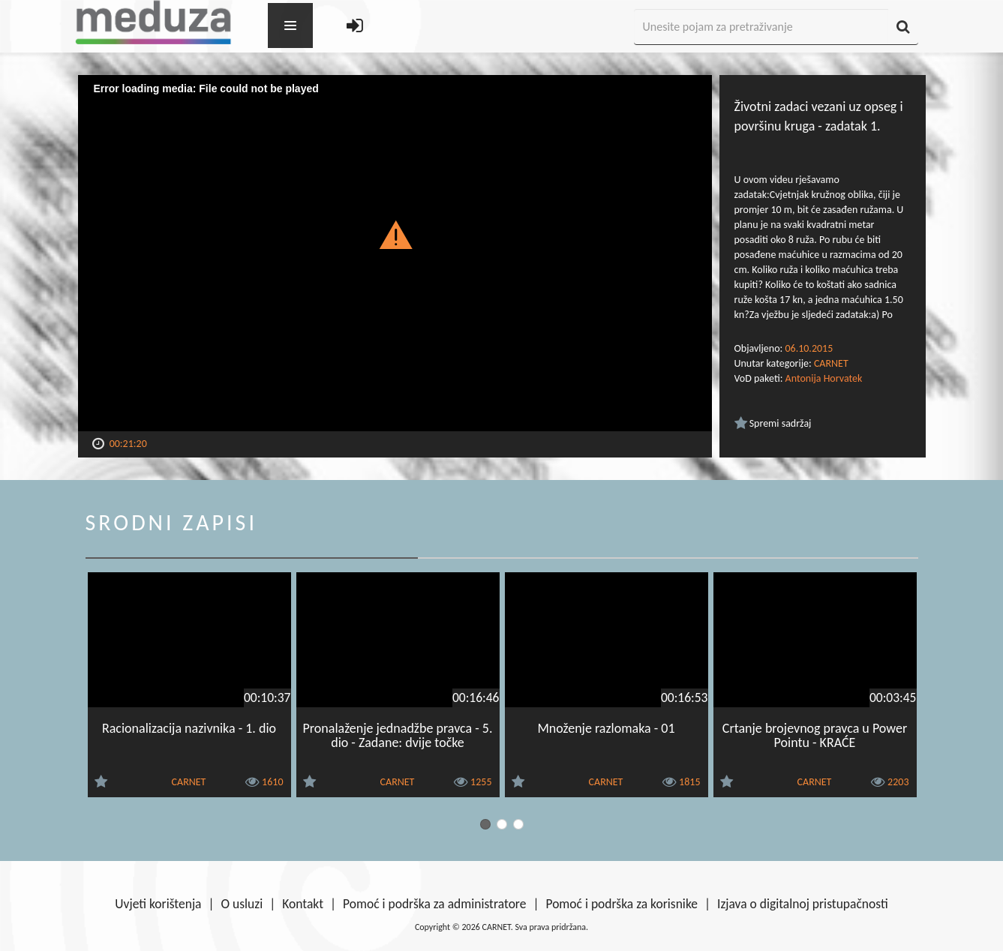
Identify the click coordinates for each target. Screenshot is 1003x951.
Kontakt (302, 904)
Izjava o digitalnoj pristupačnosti (802, 904)
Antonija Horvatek (824, 378)
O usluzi (242, 904)
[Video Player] (395, 253)
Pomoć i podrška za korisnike (621, 904)
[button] (395, 234)
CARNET (831, 363)
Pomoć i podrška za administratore (434, 904)
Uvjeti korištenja (158, 904)
